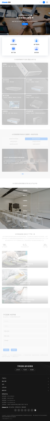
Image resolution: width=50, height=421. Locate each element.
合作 (3, 384)
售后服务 (32, 369)
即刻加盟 (25, 24)
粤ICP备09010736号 (37, 415)
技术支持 (30, 415)
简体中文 (7, 418)
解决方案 (4, 381)
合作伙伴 (18, 369)
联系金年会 (18, 407)
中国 (4, 418)
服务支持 (4, 390)
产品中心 (4, 378)
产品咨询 (25, 369)
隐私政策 (24, 407)
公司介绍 (4, 387)
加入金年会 (11, 407)
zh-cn (11, 418)
